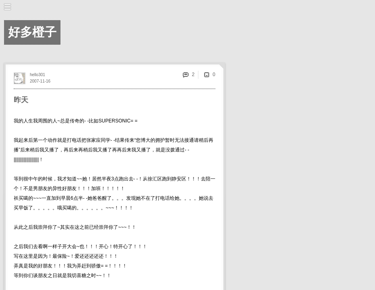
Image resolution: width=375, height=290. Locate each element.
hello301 (37, 74)
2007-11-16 (40, 81)
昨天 (21, 100)
